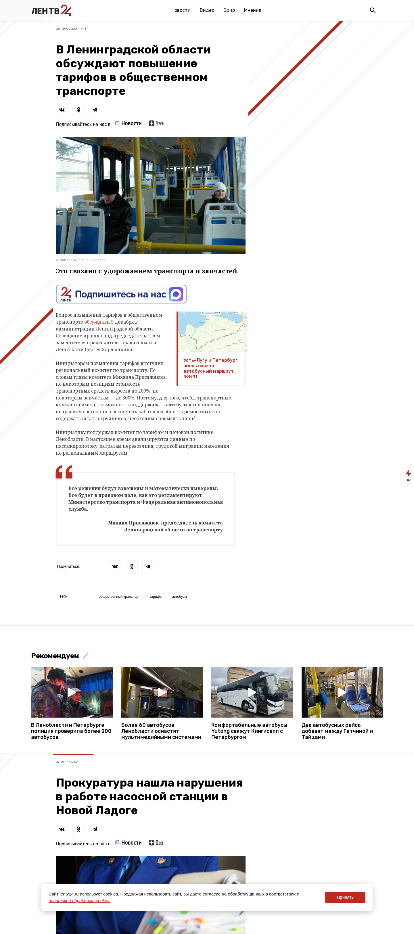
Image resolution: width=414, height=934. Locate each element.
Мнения (252, 10)
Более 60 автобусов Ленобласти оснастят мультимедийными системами (161, 731)
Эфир (229, 10)
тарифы (156, 597)
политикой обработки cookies (79, 900)
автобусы (179, 597)
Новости (181, 10)
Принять (345, 897)
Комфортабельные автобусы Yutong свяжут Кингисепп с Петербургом (249, 731)
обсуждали (97, 322)
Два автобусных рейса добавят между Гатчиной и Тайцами (337, 731)
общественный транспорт (119, 597)
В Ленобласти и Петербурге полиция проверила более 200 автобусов (71, 731)
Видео (207, 10)
